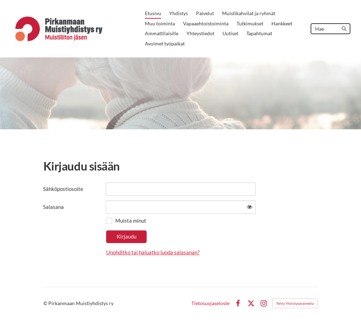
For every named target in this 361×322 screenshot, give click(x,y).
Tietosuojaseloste (210, 303)
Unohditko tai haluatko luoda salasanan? (153, 252)
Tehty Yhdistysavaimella (295, 303)
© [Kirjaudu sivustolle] (45, 303)
